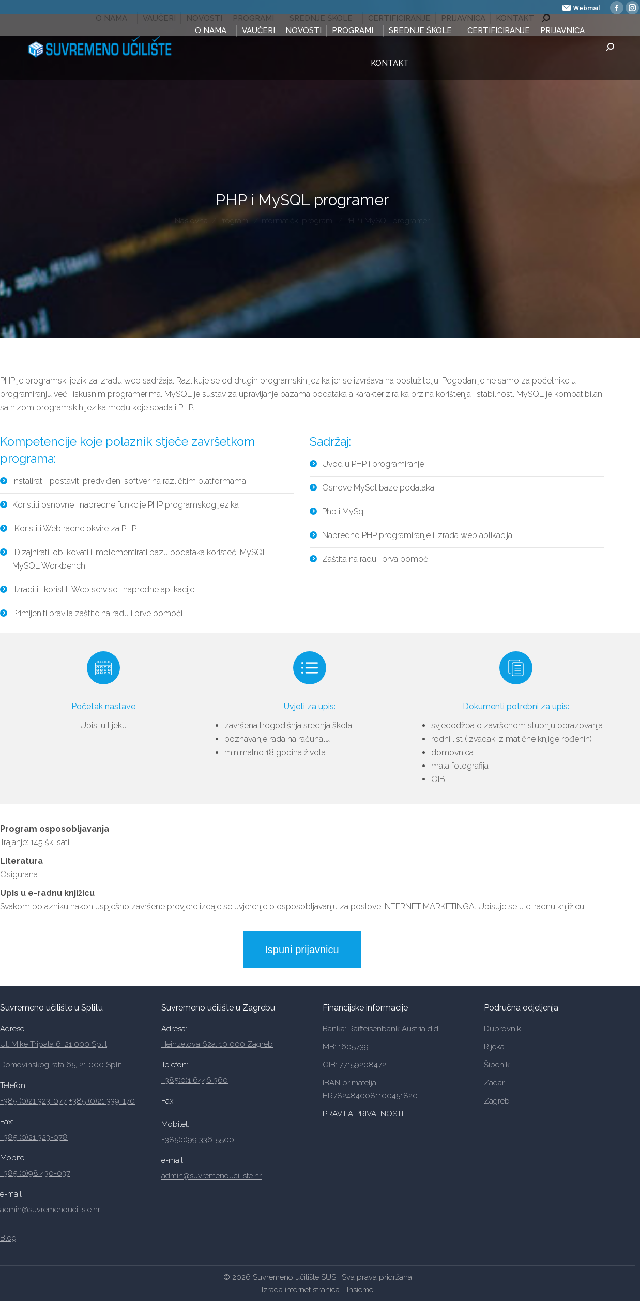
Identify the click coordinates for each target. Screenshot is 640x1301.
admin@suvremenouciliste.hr (50, 1209)
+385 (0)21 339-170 (102, 1101)
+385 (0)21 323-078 (34, 1137)
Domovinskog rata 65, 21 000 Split (60, 1064)
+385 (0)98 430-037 (35, 1173)
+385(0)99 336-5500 (197, 1139)
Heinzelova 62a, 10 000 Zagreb (217, 1044)
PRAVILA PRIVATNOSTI (364, 1114)
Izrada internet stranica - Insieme (317, 1289)
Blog (8, 1238)
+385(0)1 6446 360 (194, 1080)
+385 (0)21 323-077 (33, 1101)
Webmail (581, 8)
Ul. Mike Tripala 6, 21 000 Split (53, 1044)
